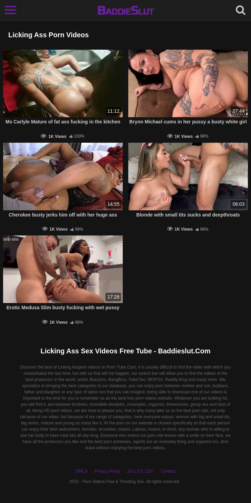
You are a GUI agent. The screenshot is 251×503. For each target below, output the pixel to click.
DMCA (82, 471)
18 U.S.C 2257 (140, 471)
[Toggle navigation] (10, 10)
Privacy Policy (107, 471)
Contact (168, 471)
